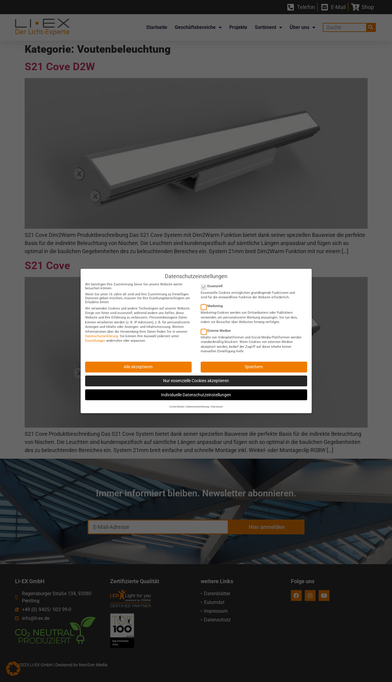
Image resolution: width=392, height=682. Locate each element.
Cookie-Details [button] (176, 402)
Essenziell (214, 282)
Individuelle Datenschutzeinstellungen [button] (196, 390)
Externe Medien (218, 326)
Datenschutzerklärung (101, 332)
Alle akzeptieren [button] (138, 362)
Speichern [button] (254, 362)
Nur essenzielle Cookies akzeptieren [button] (196, 376)
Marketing (214, 302)
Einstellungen (95, 336)
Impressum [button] (217, 402)
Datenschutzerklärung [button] (197, 402)
